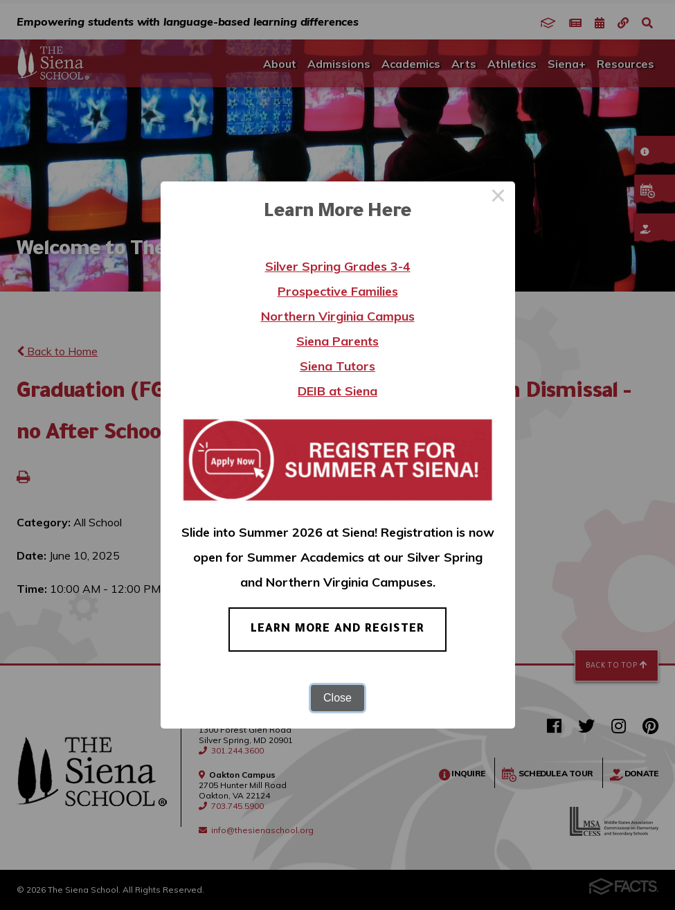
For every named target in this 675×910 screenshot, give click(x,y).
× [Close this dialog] (498, 198)
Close (337, 698)
